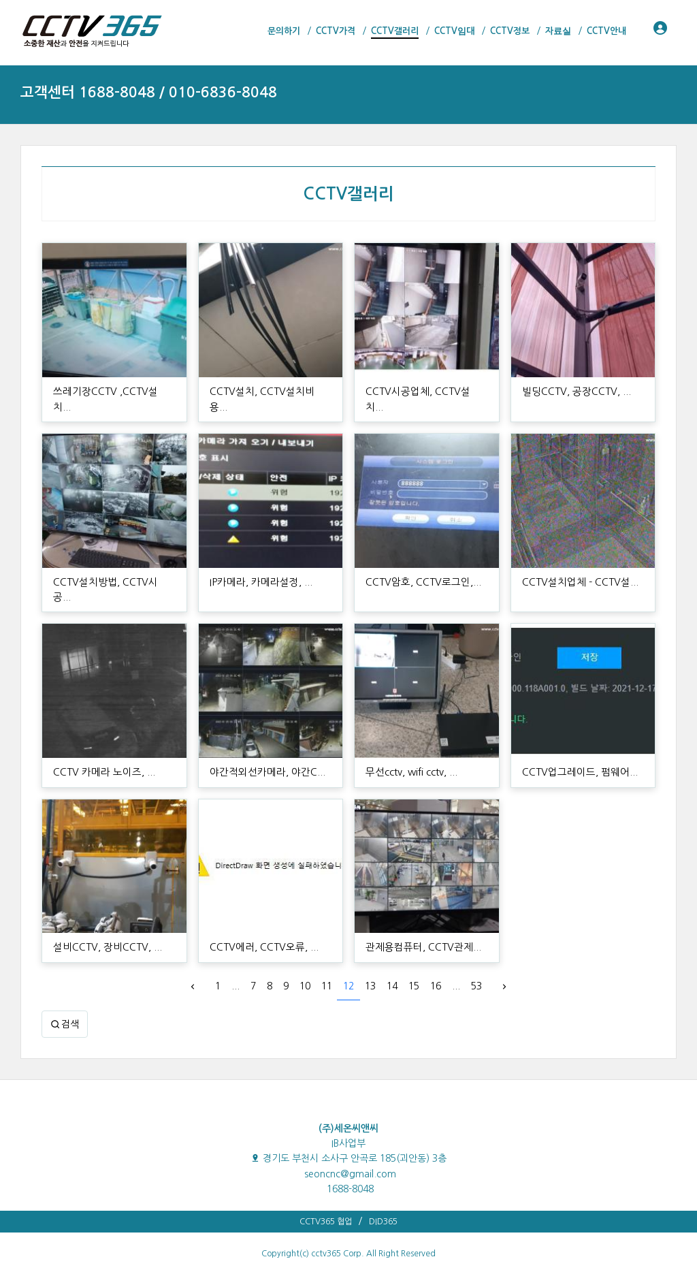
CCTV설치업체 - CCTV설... (576, 566)
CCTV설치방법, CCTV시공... (109, 566)
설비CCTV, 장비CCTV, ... (103, 917)
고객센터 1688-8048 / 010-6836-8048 (148, 92)
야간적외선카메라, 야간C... (264, 741)
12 (348, 956)
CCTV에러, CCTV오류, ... (260, 917)
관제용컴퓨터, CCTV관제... (419, 917)
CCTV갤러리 (348, 194)
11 (326, 956)
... (235, 956)
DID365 (383, 1191)
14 (392, 956)
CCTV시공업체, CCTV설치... (422, 391)
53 (476, 956)
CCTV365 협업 (325, 1191)
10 (304, 956)
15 (413, 956)
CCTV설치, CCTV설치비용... (266, 391)
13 (370, 956)
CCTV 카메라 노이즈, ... (100, 741)
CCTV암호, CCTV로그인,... (419, 566)
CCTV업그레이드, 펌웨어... (576, 741)
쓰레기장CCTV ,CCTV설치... (109, 391)
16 (435, 956)
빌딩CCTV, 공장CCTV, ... (572, 391)
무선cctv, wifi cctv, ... (411, 741)
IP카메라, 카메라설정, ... (258, 566)
